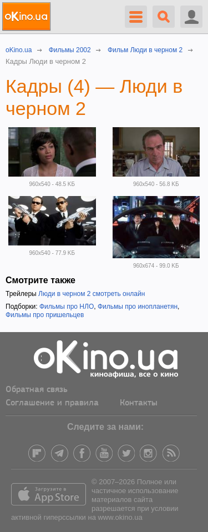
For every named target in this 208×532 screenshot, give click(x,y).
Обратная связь (37, 389)
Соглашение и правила (52, 403)
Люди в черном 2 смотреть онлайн (91, 294)
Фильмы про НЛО (66, 306)
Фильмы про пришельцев (45, 315)
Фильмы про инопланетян (137, 306)
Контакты (139, 403)
